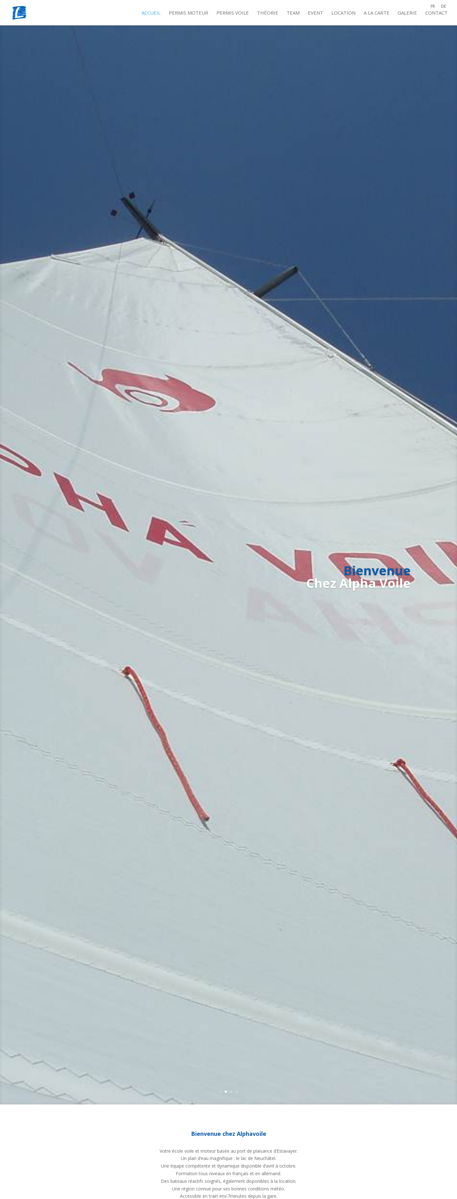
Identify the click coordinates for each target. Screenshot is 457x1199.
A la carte (376, 13)
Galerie (407, 13)
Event (315, 13)
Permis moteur (188, 13)
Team (293, 13)
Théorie (267, 13)
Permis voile (232, 13)
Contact (436, 13)
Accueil (151, 13)
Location (343, 13)
